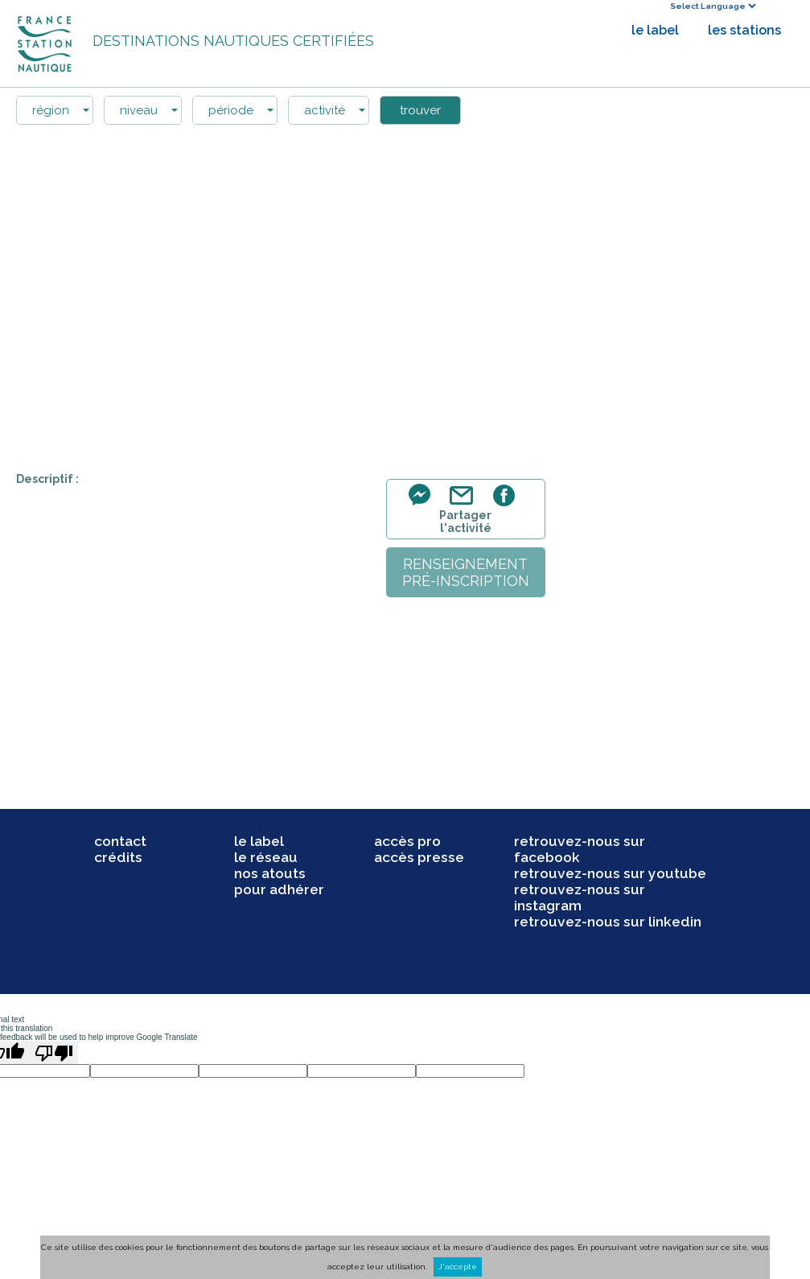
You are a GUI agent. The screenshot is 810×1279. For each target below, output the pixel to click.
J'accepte (457, 1266)
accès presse (419, 857)
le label (655, 30)
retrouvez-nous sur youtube (610, 873)
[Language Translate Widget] (713, 6)
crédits (118, 857)
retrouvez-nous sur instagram (579, 897)
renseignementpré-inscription (465, 572)
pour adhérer (279, 889)
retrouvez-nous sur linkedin (607, 922)
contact (120, 841)
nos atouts (270, 873)
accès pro (407, 841)
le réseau (266, 857)
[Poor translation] (54, 1053)
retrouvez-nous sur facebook (579, 849)
